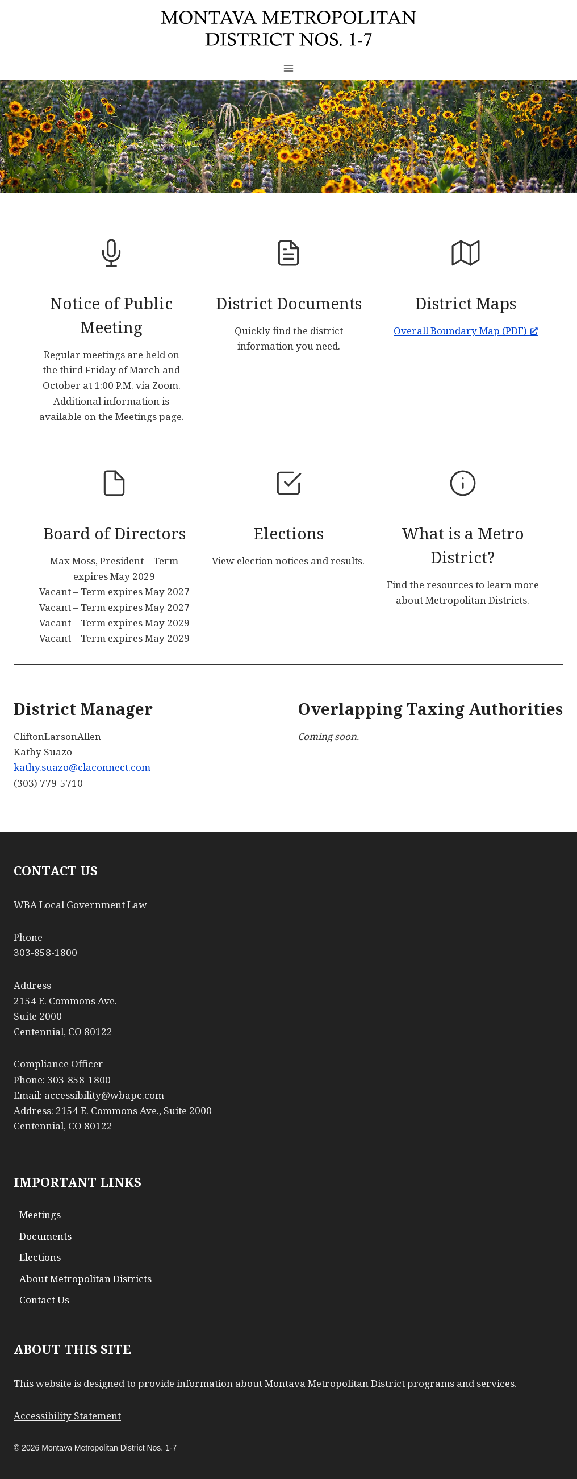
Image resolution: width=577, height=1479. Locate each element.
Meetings (40, 1214)
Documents (45, 1236)
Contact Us (44, 1299)
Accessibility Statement (67, 1415)
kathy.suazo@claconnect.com (82, 767)
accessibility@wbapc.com (104, 1095)
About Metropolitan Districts (85, 1278)
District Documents (289, 303)
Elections (288, 533)
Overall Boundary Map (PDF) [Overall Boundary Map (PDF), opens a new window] (466, 330)
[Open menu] (288, 68)
